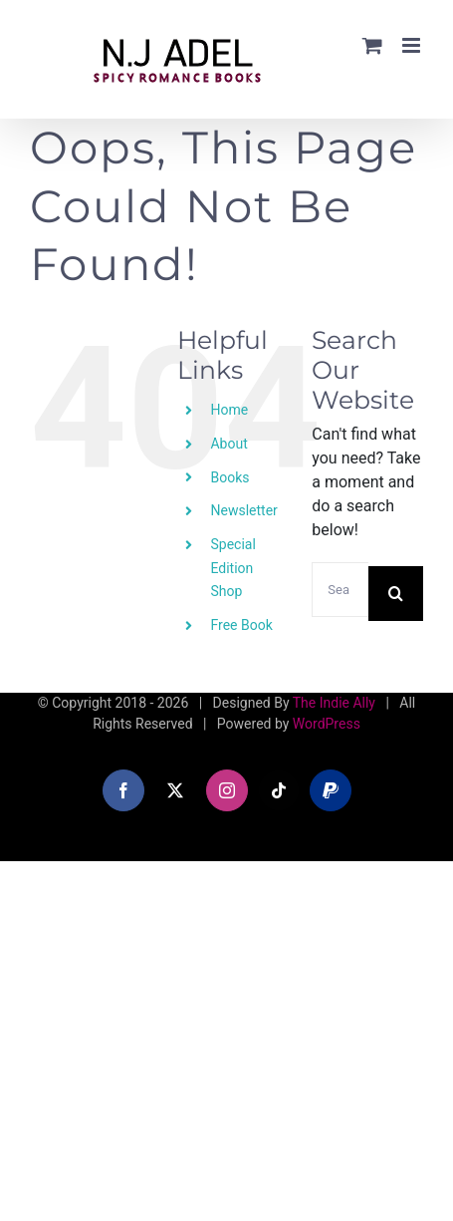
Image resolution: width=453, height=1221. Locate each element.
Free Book (241, 625)
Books (229, 477)
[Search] (395, 593)
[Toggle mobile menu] (412, 45)
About (228, 444)
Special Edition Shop (232, 568)
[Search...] (340, 589)
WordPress (326, 724)
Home (229, 410)
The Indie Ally (334, 703)
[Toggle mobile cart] (372, 45)
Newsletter (243, 510)
